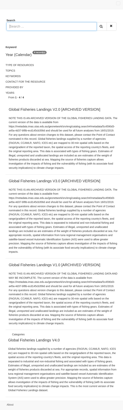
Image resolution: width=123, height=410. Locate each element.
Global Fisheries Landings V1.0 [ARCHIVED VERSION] (54, 265)
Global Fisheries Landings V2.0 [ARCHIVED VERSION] (54, 109)
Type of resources (20, 65)
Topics (10, 70)
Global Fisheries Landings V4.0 (34, 340)
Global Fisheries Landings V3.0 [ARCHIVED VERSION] (54, 181)
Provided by (14, 87)
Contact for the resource (25, 81)
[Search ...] (51, 26)
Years (10, 92)
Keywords (13, 76)
